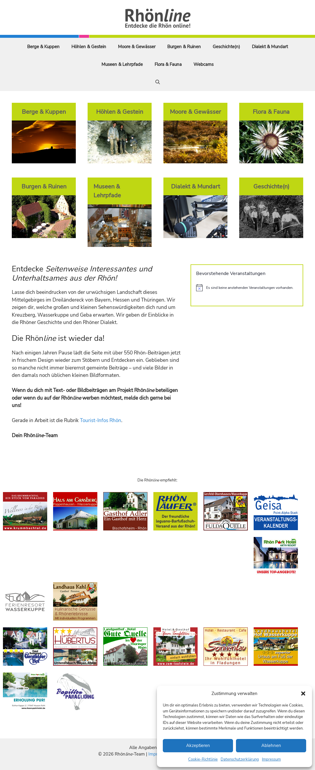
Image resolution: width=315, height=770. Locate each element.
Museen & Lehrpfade (122, 64)
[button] (303, 693)
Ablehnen (271, 745)
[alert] (247, 287)
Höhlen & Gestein (88, 47)
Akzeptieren (198, 745)
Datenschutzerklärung (240, 759)
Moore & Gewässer (136, 47)
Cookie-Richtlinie (203, 759)
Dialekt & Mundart (270, 47)
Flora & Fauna (168, 64)
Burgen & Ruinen (184, 47)
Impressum (271, 759)
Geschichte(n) (226, 47)
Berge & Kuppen (43, 47)
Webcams (203, 64)
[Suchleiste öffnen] (158, 82)
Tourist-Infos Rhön (100, 420)
